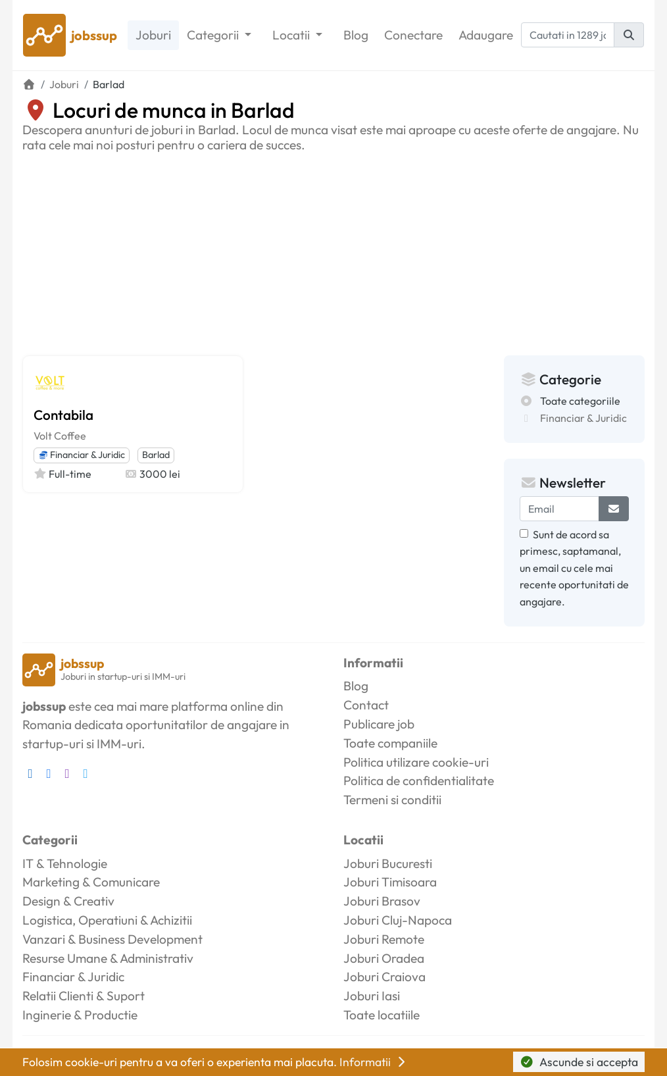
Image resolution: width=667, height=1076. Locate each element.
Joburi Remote (383, 939)
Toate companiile (390, 743)
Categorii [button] (214, 35)
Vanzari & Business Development (112, 939)
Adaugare (485, 35)
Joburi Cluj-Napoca (397, 920)
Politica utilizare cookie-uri (416, 762)
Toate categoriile (580, 400)
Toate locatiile (381, 1015)
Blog (355, 35)
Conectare (413, 35)
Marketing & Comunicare (91, 882)
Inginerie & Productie (79, 1015)
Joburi (153, 35)
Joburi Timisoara (390, 882)
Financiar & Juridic (81, 455)
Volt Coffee (60, 435)
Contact (366, 705)
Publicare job (378, 724)
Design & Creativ (68, 901)
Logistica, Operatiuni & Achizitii (107, 920)
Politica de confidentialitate (418, 780)
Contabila (63, 414)
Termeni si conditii (392, 799)
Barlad (156, 455)
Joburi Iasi (371, 996)
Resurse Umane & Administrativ (107, 958)
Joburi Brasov (381, 901)
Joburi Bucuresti (387, 863)
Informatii (373, 1061)
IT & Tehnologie (64, 863)
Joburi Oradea (383, 958)
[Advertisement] (333, 251)
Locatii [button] (292, 35)
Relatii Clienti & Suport (83, 996)
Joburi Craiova (384, 977)
